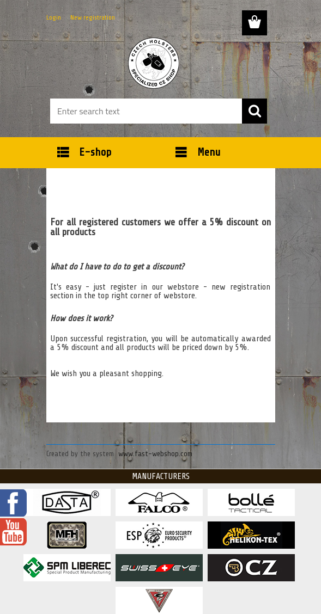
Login (53, 17)
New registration (92, 17)
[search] (254, 111)
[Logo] (154, 63)
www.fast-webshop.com (155, 454)
